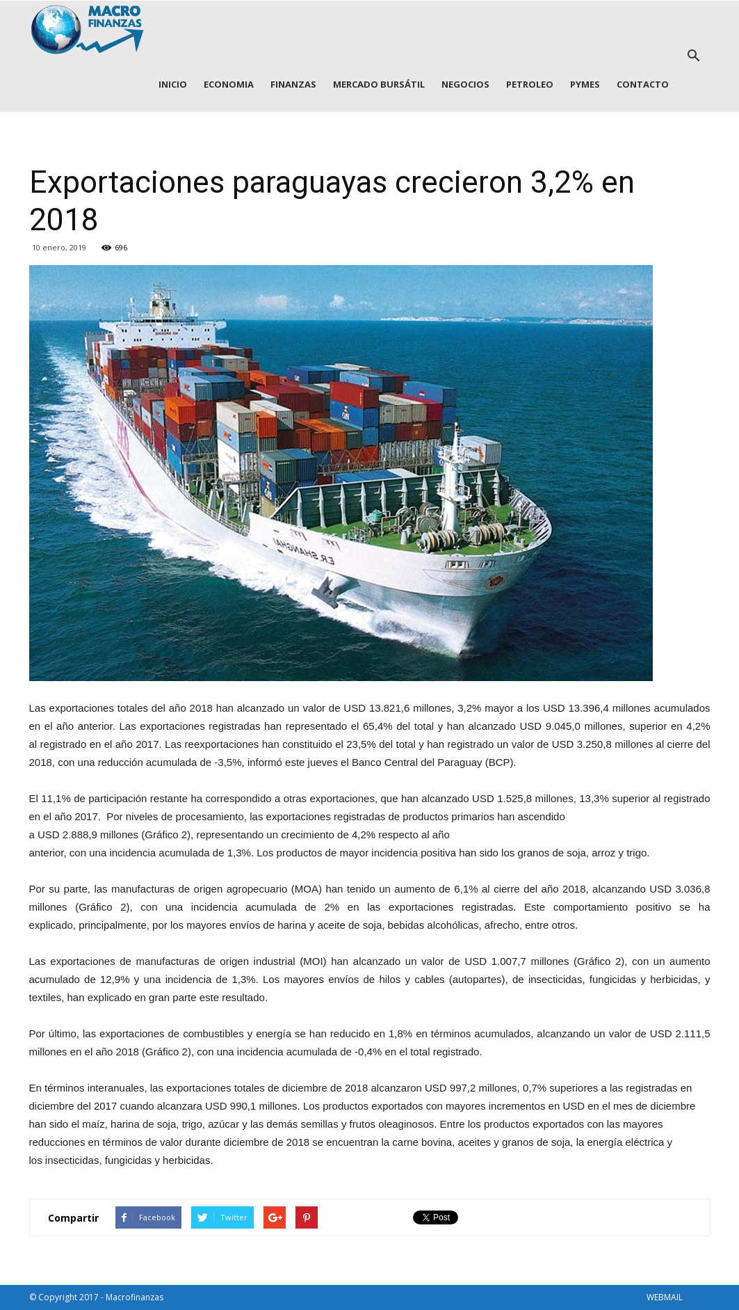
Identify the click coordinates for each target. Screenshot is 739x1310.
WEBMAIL (665, 1297)
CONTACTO (643, 84)
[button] (693, 56)
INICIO (173, 84)
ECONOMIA (229, 84)
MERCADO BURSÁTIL (379, 84)
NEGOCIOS (465, 84)
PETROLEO (529, 84)
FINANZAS (293, 84)
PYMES (585, 84)
